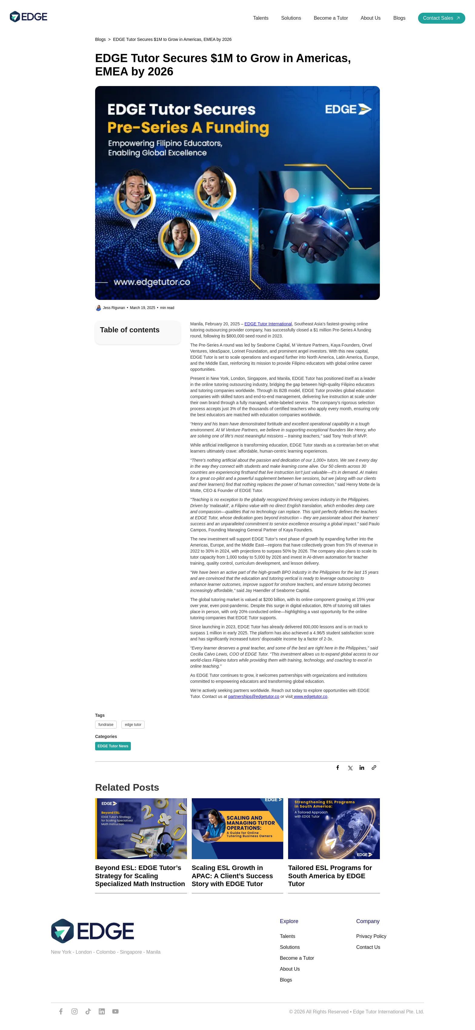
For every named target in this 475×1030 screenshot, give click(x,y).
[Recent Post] (141, 845)
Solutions (291, 18)
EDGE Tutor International (268, 323)
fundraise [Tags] (105, 725)
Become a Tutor (331, 18)
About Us (371, 18)
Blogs (399, 18)
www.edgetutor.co (310, 696)
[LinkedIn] (362, 768)
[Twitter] (350, 768)
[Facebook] (337, 768)
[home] (28, 16)
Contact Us (368, 952)
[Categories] (113, 746)
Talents (261, 18)
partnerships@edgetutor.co (253, 696)
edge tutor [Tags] (133, 725)
